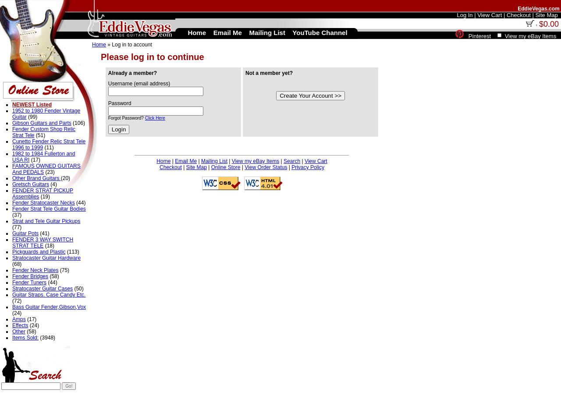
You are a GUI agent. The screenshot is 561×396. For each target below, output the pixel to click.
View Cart (316, 161)
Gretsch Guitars (30, 184)
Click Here (155, 118)
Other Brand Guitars (36, 178)
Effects (20, 325)
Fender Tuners (29, 282)
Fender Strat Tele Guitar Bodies (49, 209)
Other (18, 332)
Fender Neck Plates (35, 270)
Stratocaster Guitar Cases (42, 289)
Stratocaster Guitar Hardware (46, 258)
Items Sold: (25, 338)
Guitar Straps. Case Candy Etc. (48, 295)
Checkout (171, 167)
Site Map (196, 167)
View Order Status (266, 167)
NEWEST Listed (32, 105)
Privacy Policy (307, 167)
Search (292, 161)
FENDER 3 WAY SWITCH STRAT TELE (42, 243)
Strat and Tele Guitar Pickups (46, 221)
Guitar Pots (25, 233)
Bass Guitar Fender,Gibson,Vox (49, 307)
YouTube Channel (319, 32)
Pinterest (480, 36)
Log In (464, 15)
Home (99, 45)
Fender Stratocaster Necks (43, 203)
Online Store (226, 167)
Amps (19, 319)
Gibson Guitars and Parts (41, 123)
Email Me (186, 161)
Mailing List (214, 161)
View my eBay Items (255, 161)
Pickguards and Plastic (38, 252)
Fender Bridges (30, 276)
